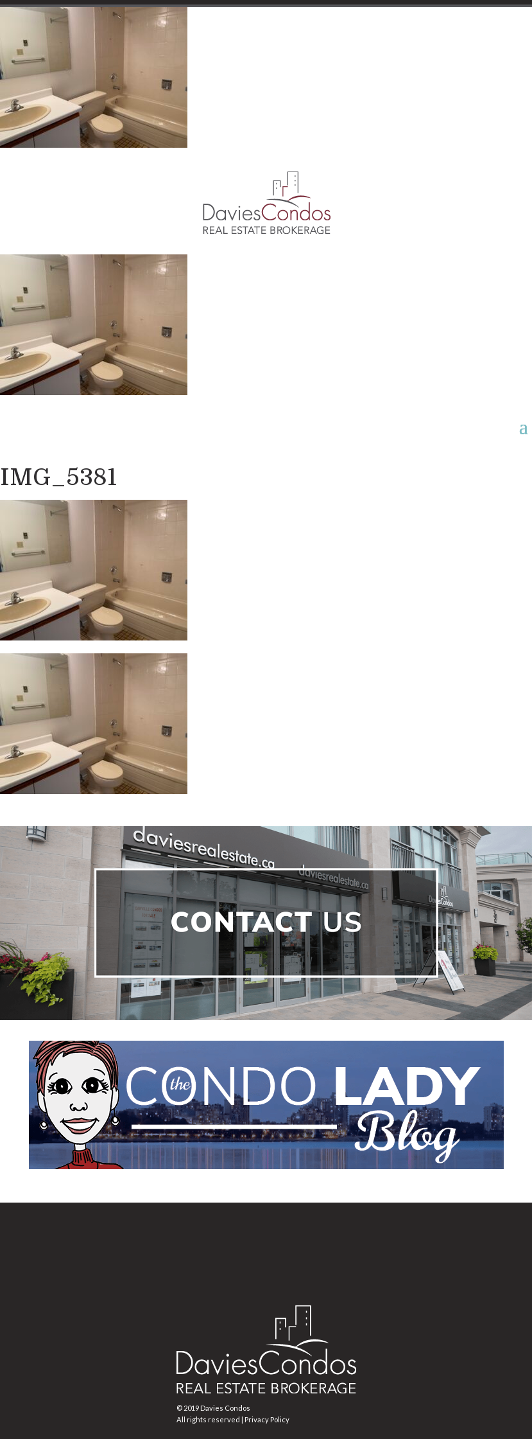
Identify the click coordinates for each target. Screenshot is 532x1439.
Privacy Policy (267, 1419)
